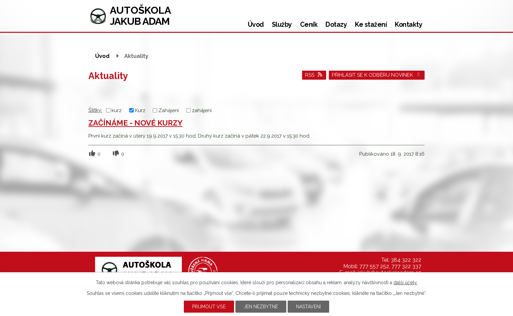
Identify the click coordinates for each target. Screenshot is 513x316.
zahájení (202, 110)
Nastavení (308, 306)
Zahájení (168, 110)
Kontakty (408, 24)
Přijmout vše (209, 306)
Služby (282, 24)
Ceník (309, 24)
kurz (117, 110)
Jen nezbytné (261, 306)
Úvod (256, 24)
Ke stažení (371, 24)
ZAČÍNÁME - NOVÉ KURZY (135, 122)
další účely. (405, 282)
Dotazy (336, 24)
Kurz (140, 110)
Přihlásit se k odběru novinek (377, 75)
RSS (314, 75)
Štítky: (95, 110)
